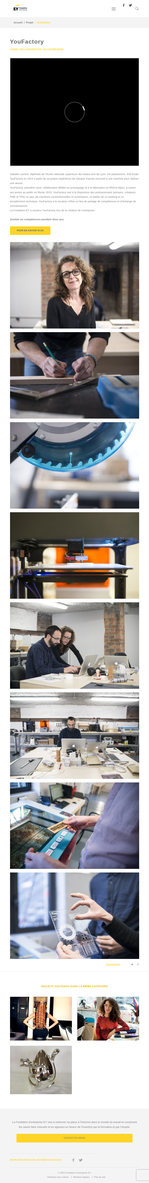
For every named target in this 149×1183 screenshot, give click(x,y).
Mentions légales (81, 1177)
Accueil (18, 22)
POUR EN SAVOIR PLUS (30, 230)
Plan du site (100, 1177)
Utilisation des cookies (58, 1177)
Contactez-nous (74, 1138)
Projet (29, 22)
